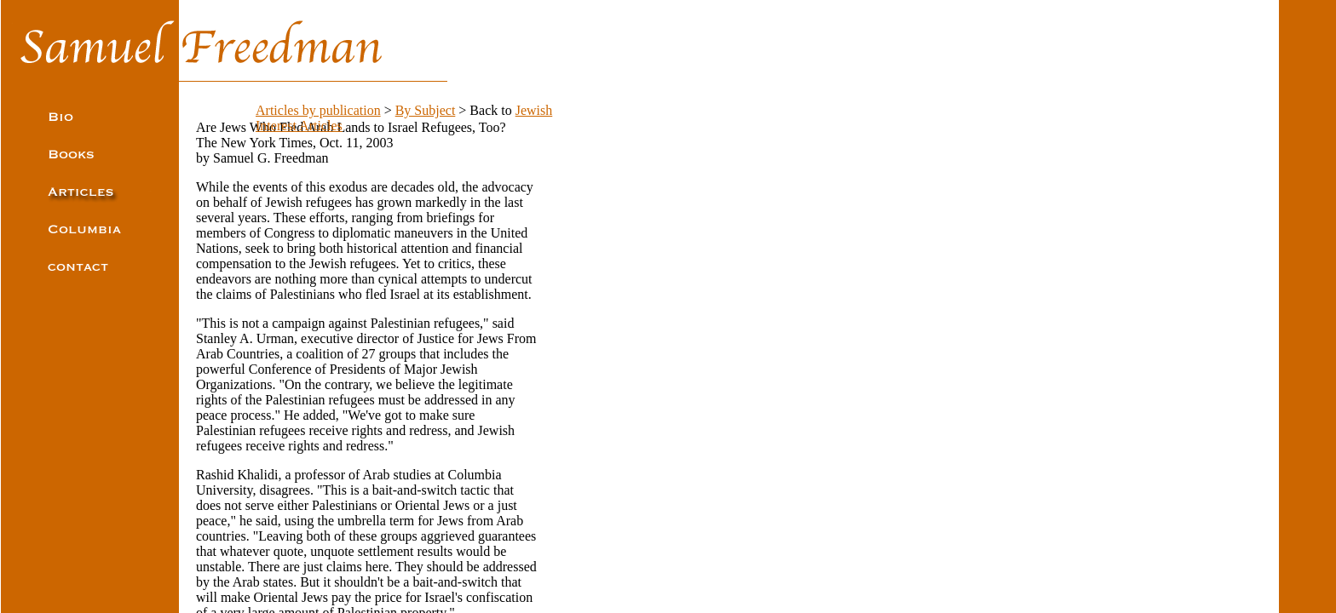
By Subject (425, 110)
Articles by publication (318, 110)
